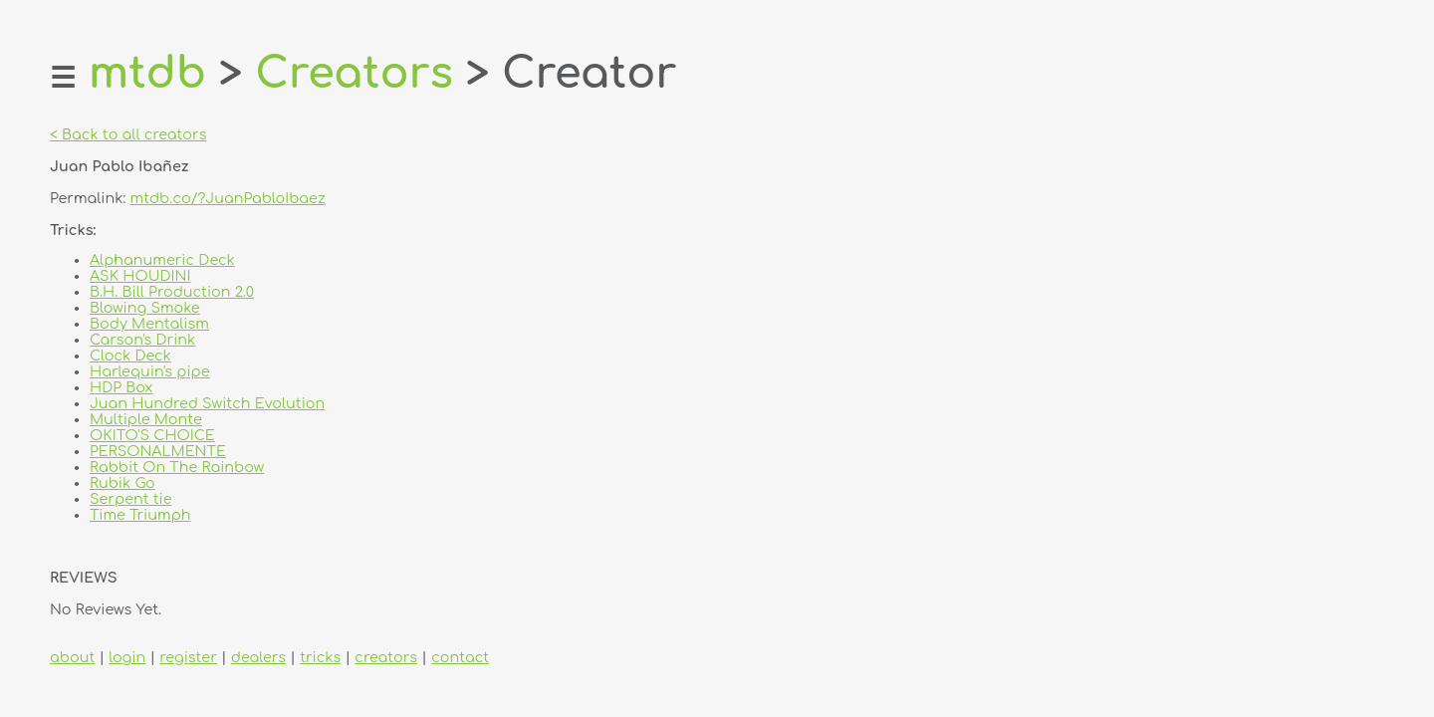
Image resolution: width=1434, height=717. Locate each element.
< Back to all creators (128, 134)
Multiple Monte (146, 419)
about (72, 657)
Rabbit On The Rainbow (177, 467)
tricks (320, 657)
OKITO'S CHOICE (152, 435)
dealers (258, 657)
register (187, 657)
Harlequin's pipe (150, 371)
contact (460, 657)
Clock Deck (130, 355)
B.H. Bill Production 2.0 (172, 292)
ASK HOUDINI (140, 276)
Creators (354, 74)
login (127, 657)
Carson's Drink (142, 340)
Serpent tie (131, 499)
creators (386, 657)
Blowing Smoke (145, 308)
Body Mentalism (149, 324)
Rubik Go (122, 483)
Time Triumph (140, 515)
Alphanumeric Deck (162, 260)
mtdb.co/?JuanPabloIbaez (228, 198)
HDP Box (121, 387)
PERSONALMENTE (158, 451)
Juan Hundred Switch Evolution (207, 403)
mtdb (148, 74)
